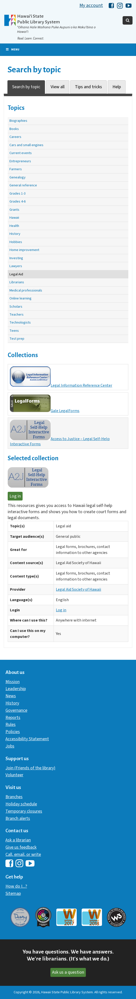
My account (91, 5)
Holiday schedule (21, 804)
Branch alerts (17, 818)
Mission (12, 682)
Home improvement (24, 249)
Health (14, 225)
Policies (12, 732)
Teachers (16, 314)
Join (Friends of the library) (30, 768)
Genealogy (17, 177)
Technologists (20, 322)
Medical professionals (25, 290)
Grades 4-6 (17, 201)
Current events (20, 153)
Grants (14, 209)
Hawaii (14, 217)
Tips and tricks (88, 87)
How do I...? (16, 886)
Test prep (16, 338)
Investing (16, 258)
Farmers (15, 169)
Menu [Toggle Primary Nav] (12, 49)
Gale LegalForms (44, 404)
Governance (16, 710)
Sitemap (13, 893)
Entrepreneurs (20, 161)
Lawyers (15, 266)
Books (14, 128)
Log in (15, 496)
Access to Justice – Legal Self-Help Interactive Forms (60, 433)
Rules (10, 724)
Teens (14, 330)
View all (58, 87)
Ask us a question (68, 972)
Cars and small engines (26, 145)
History (14, 233)
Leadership (15, 689)
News (10, 696)
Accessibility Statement (27, 739)
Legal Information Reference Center (61, 377)
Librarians (16, 282)
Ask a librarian (18, 840)
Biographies (18, 120)
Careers (15, 136)
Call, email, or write (23, 854)
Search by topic (26, 87)
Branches (14, 797)
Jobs (9, 746)
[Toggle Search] (128, 20)
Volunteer (14, 775)
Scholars (15, 306)
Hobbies (15, 242)
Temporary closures (23, 811)
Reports (12, 717)
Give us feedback (20, 847)
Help (116, 87)
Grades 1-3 (17, 193)
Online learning (20, 298)
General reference (23, 185)
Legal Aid (16, 274)
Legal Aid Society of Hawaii (78, 589)
